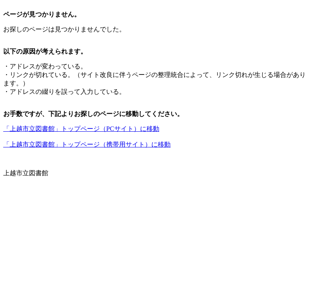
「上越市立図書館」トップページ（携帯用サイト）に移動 (87, 144)
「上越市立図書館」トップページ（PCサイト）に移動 (81, 128)
